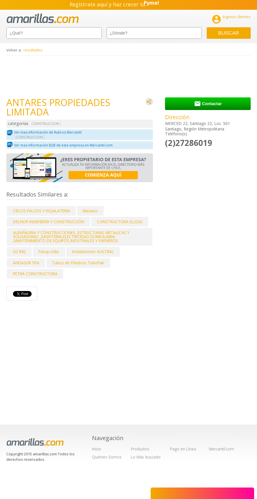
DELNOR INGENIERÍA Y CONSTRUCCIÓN (48, 221)
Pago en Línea (183, 449)
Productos (140, 449)
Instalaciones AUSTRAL (93, 251)
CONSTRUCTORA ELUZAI (119, 221)
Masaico (90, 210)
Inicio (96, 449)
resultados (33, 50)
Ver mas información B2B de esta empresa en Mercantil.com (63, 145)
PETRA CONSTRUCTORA (35, 273)
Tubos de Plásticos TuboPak (78, 262)
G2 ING (19, 251)
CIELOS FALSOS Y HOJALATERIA (41, 210)
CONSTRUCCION (45, 123)
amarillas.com (42, 18)
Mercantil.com (221, 449)
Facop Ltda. (49, 251)
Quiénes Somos (107, 457)
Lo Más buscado (146, 457)
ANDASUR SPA (26, 262)
